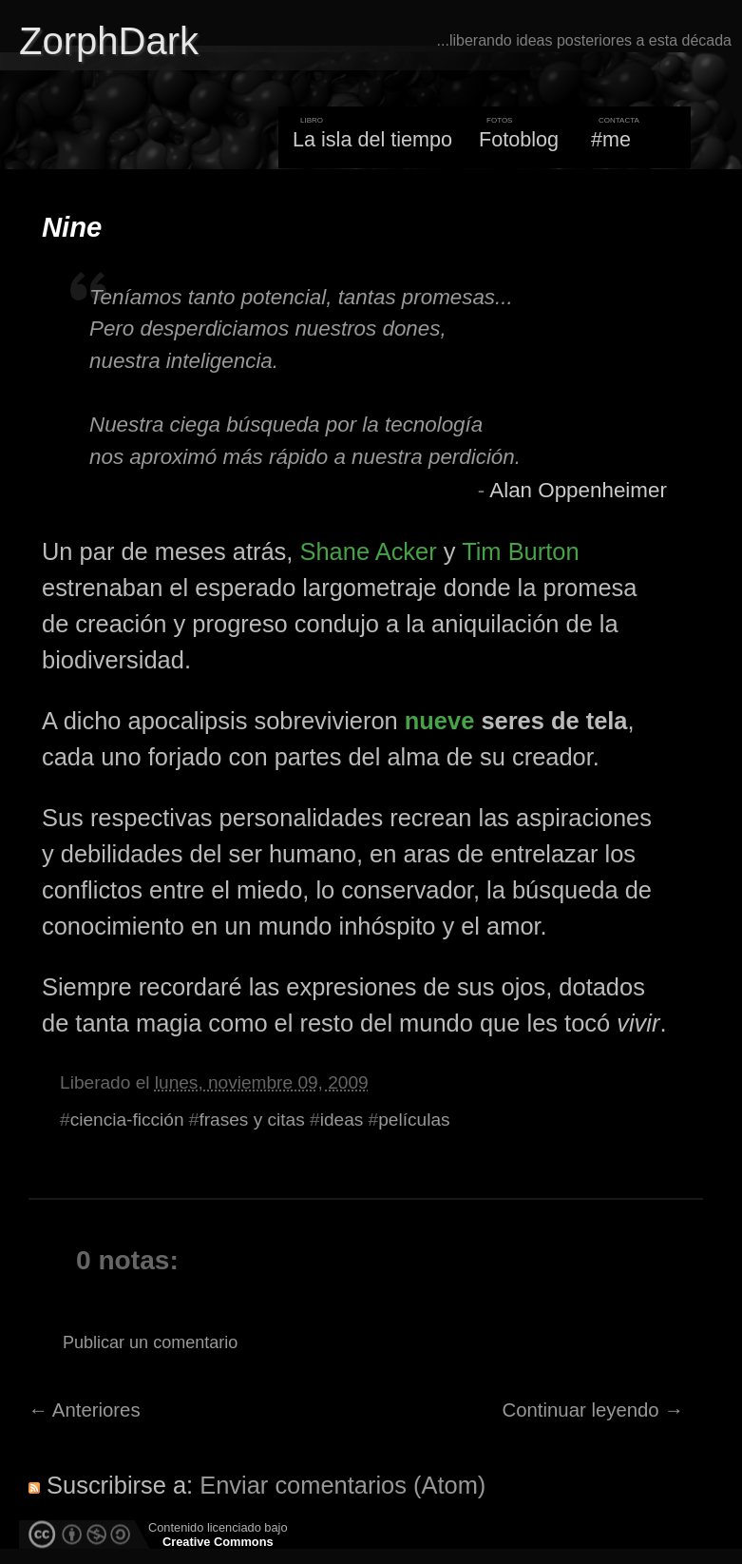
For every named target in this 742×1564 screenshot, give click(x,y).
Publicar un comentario (150, 1342)
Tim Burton (520, 551)
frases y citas (251, 1120)
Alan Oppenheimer (578, 490)
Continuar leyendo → (593, 1410)
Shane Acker (367, 551)
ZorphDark (109, 41)
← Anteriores (85, 1410)
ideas (342, 1120)
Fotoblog (519, 139)
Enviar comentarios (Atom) (342, 1485)
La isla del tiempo (372, 139)
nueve (440, 720)
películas (413, 1120)
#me (611, 139)
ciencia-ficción (127, 1120)
